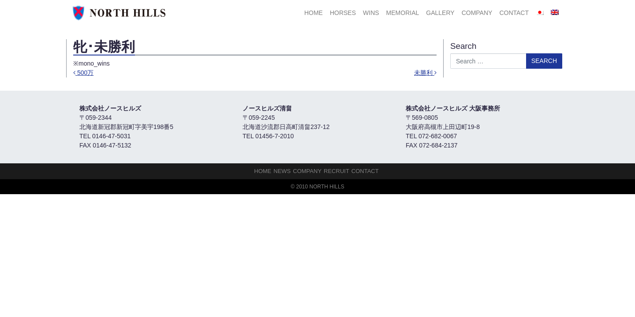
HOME (313, 12)
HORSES (343, 12)
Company (477, 12)
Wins (371, 12)
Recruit (336, 171)
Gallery (440, 12)
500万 (83, 72)
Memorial (402, 12)
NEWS (282, 171)
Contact (514, 12)
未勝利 (425, 72)
